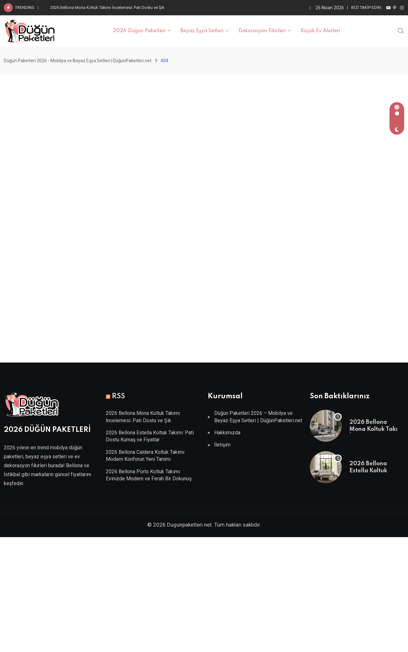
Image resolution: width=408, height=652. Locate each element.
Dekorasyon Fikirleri (262, 31)
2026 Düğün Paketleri (139, 31)
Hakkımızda (227, 433)
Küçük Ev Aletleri (320, 31)
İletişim (222, 445)
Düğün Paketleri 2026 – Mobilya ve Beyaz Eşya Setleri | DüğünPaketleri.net (258, 416)
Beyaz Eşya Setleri (201, 31)
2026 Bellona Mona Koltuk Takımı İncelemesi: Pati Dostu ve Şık (107, 7)
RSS (118, 396)
